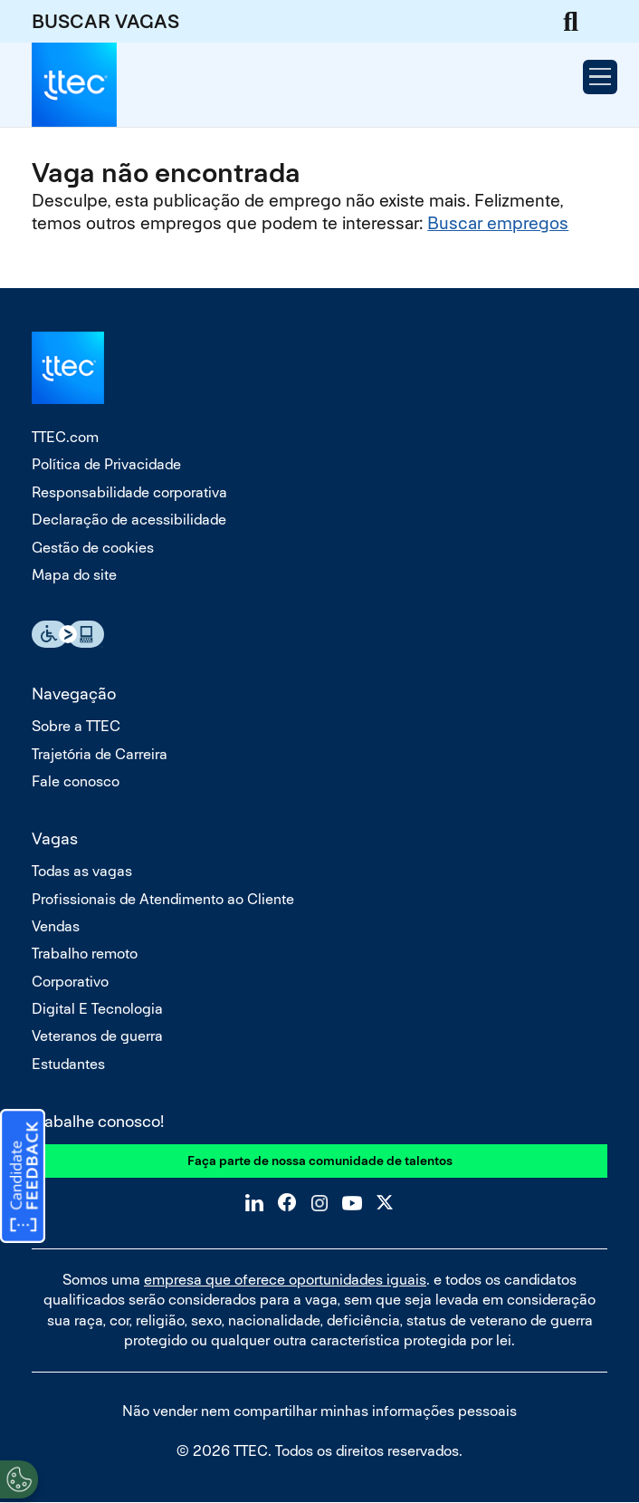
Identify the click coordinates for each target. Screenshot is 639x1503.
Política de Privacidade (106, 464)
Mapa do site (74, 574)
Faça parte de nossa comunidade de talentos (320, 1160)
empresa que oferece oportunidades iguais (285, 1279)
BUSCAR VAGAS (105, 21)
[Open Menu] (600, 77)
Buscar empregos (497, 223)
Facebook (287, 1202)
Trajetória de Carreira (99, 754)
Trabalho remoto (85, 953)
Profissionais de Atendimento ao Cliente (163, 899)
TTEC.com (65, 437)
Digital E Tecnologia (97, 1008)
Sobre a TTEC (76, 726)
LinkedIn (254, 1202)
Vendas (56, 926)
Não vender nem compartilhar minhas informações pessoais (319, 1411)
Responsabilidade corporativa (129, 492)
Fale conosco (75, 781)
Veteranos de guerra (97, 1035)
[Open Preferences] (19, 1479)
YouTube (352, 1202)
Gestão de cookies (93, 547)
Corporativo (70, 981)
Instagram (319, 1202)
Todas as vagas (82, 871)
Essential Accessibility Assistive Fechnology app (68, 634)
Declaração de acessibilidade (129, 519)
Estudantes (68, 1064)
